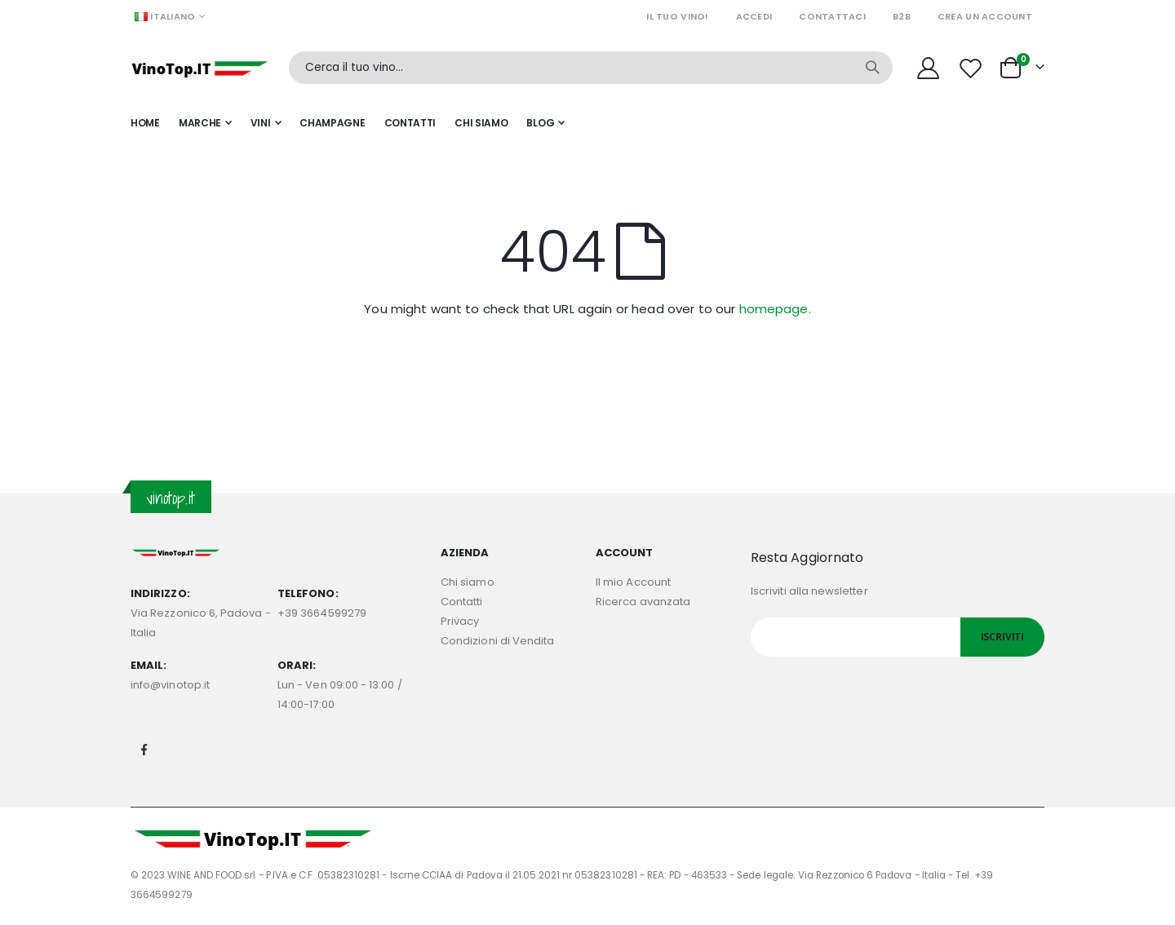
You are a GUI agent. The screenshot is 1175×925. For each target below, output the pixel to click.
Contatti (462, 601)
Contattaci (832, 16)
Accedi (754, 16)
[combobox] (591, 67)
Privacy (460, 621)
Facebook (144, 749)
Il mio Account (633, 582)
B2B (902, 16)
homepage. (775, 308)
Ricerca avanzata (643, 601)
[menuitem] (545, 123)
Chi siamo (467, 582)
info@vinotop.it (170, 685)
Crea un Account (985, 16)
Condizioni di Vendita (497, 640)
